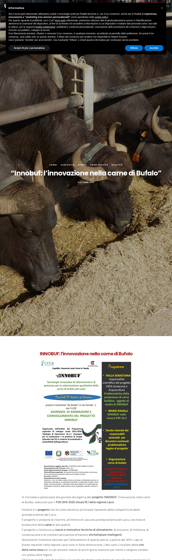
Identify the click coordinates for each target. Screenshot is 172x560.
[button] (161, 8)
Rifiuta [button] (134, 48)
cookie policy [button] (101, 17)
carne (48, 524)
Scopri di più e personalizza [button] (29, 48)
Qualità (117, 164)
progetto (44, 509)
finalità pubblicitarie (45, 27)
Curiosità (68, 164)
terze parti (60, 20)
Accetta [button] (154, 48)
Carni (53, 164)
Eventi (82, 164)
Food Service (99, 164)
